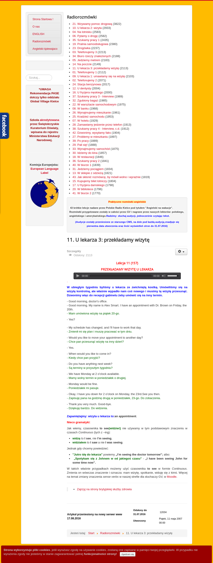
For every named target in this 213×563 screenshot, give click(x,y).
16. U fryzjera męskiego (87, 92)
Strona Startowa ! (43, 19)
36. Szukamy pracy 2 (85, 161)
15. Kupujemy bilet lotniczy (89, 181)
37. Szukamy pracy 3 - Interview (93, 96)
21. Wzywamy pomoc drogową (92, 24)
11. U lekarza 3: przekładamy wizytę (95, 68)
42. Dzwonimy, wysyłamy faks (91, 132)
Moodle (172, 476)
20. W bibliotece (82, 189)
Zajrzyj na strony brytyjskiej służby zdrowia (104, 489)
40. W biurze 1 (81, 165)
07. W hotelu (80, 120)
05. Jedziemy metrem (86, 60)
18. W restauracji (83, 157)
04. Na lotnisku (82, 32)
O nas (36, 26)
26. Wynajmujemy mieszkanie (91, 112)
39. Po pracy (80, 140)
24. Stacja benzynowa (86, 84)
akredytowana (49, 120)
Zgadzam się (127, 554)
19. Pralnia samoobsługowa (90, 44)
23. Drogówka (81, 48)
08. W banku (80, 108)
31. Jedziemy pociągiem (87, 169)
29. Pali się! (79, 144)
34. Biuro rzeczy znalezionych (91, 56)
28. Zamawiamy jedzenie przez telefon (97, 124)
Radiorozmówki (42, 41)
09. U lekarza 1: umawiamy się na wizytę (98, 76)
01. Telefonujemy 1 (84, 72)
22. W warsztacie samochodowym (94, 104)
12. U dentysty (81, 88)
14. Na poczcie (82, 64)
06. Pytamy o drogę (85, 36)
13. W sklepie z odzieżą (87, 173)
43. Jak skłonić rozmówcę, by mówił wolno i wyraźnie (106, 177)
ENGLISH (38, 34)
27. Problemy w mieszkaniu (90, 136)
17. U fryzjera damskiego (88, 185)
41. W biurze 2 (81, 193)
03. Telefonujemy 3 (84, 52)
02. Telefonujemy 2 (84, 80)
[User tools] (181, 252)
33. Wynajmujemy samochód (91, 148)
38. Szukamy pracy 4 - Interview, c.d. (96, 128)
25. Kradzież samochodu (88, 116)
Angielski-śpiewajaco (45, 48)
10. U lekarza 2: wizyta (87, 28)
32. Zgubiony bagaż (85, 100)
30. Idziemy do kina (84, 153)
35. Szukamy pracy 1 (85, 40)
